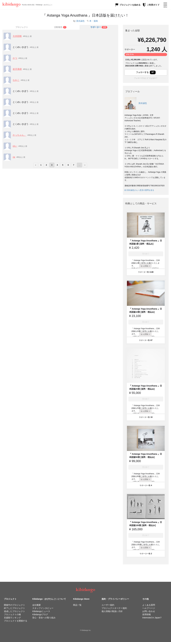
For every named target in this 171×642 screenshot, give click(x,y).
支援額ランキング (12, 617)
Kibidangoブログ (40, 614)
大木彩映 (17, 36)
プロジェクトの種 (12, 614)
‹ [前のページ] (35, 165)
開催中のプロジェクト (14, 605)
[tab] (60, 27)
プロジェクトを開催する (15, 621)
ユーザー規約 (108, 605)
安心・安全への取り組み (44, 617)
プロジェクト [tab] (21, 27)
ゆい (15, 146)
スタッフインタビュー (42, 608)
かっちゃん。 (19, 135)
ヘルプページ (148, 608)
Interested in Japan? (151, 617)
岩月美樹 (17, 69)
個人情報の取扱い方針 (112, 611)
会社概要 (36, 605)
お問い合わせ (148, 611)
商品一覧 (77, 605)
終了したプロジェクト (14, 608)
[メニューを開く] (165, 5)
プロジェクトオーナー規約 (114, 608)
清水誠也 (80, 21)
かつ (15, 58)
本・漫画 (93, 21)
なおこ (16, 80)
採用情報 (146, 614)
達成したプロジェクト (14, 611)
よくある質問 (148, 605)
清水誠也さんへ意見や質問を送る (139, 190)
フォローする (146, 72)
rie (14, 157)
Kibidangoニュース (41, 611)
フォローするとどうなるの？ (146, 78)
